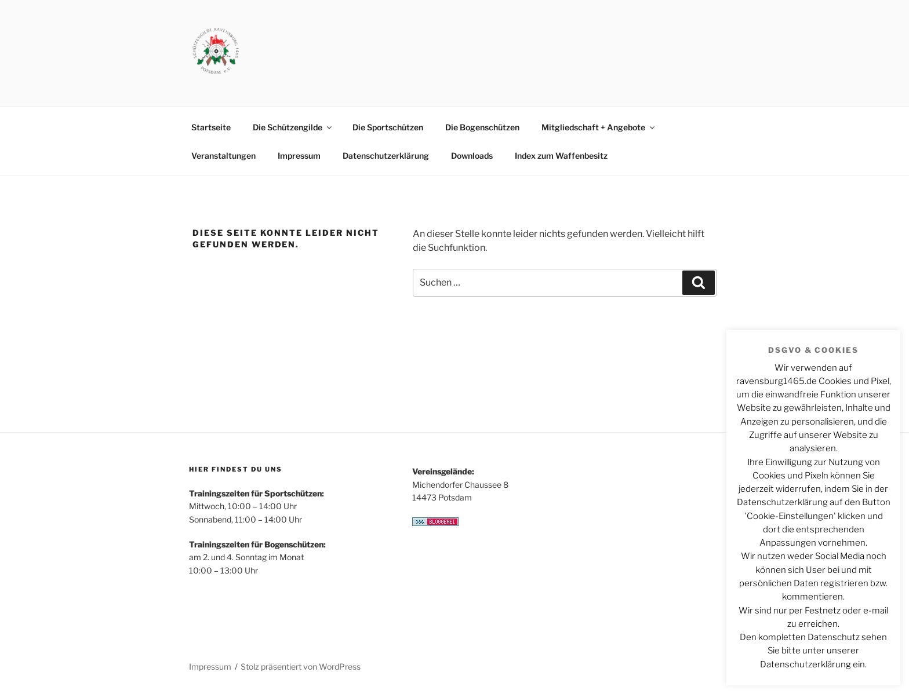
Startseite (211, 127)
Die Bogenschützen (482, 127)
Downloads (472, 155)
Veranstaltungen (223, 155)
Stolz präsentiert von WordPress (301, 666)
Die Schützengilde (293, 127)
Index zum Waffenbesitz (561, 155)
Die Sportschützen (387, 127)
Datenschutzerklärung (386, 155)
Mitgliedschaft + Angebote (598, 127)
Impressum (299, 155)
